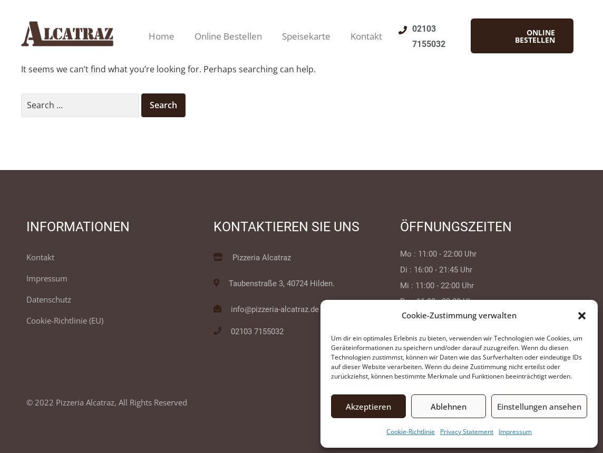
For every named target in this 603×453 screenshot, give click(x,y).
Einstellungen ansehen (539, 406)
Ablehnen (448, 406)
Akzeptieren (368, 406)
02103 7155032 (257, 331)
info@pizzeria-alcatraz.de (275, 309)
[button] (582, 315)
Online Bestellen (228, 36)
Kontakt (366, 36)
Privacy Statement (466, 431)
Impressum (515, 431)
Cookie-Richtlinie (410, 431)
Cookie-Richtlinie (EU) (64, 320)
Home (161, 36)
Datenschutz (48, 299)
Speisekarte (306, 36)
